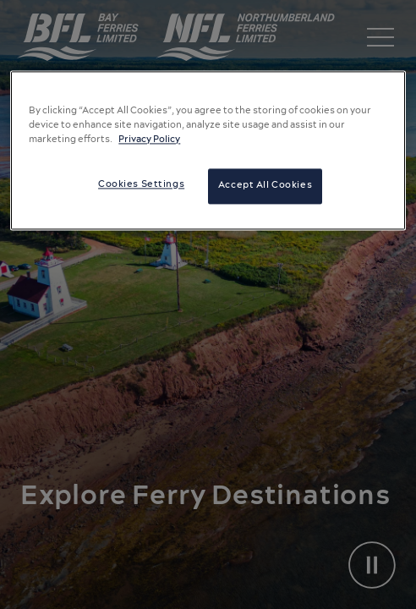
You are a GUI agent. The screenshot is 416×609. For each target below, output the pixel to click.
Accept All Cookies (265, 186)
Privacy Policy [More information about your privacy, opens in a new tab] (149, 140)
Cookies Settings (141, 185)
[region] (207, 150)
